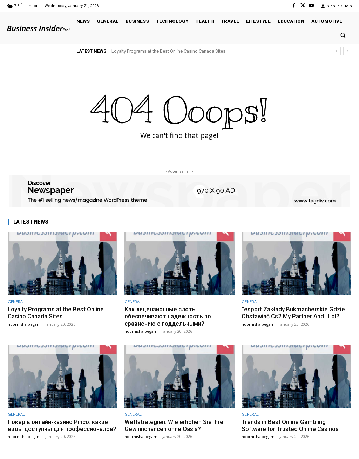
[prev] (336, 51)
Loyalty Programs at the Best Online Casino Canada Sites (168, 51)
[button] (343, 35)
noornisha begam (24, 324)
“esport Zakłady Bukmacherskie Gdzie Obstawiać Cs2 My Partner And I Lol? (293, 313)
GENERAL (16, 302)
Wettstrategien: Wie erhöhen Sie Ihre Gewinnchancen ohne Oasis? (173, 425)
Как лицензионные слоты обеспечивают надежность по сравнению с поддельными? (168, 316)
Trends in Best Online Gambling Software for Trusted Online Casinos (291, 425)
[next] (347, 51)
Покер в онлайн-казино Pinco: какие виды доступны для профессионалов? (59, 429)
